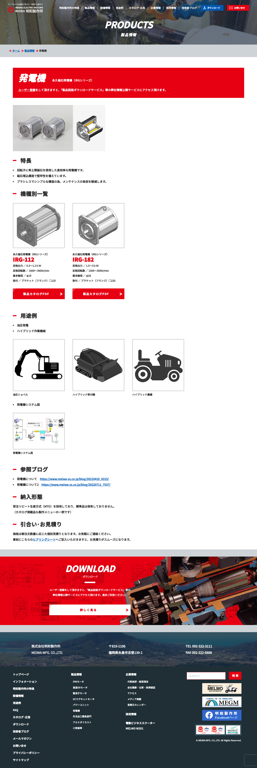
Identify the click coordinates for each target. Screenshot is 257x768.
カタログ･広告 (137, 8)
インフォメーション (25, 681)
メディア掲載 (134, 699)
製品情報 (90, 8)
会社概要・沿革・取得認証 (141, 687)
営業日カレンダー (136, 704)
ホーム (16, 50)
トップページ (21, 674)
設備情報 (105, 8)
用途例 (119, 8)
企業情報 (156, 8)
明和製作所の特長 (69, 8)
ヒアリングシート (44, 539)
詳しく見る (104, 610)
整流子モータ (80, 693)
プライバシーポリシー (26, 753)
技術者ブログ (189, 8)
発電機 (76, 710)
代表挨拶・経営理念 (137, 681)
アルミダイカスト (82, 722)
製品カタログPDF (42, 294)
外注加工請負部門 (82, 716)
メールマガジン (22, 738)
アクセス (132, 693)
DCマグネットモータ (83, 699)
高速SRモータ (80, 687)
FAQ (15, 710)
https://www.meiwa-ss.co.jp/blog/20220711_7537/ (75, 484)
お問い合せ (239, 7)
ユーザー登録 (26, 90)
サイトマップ (21, 760)
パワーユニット (81, 704)
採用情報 (171, 8)
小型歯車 (77, 728)
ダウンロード (213, 7)
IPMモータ (78, 681)
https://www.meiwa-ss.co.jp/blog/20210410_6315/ (74, 479)
